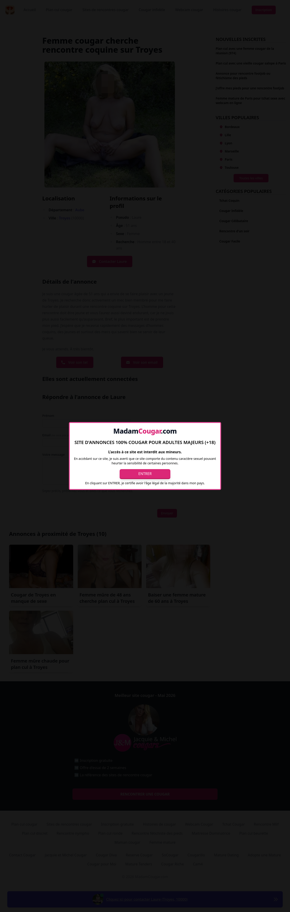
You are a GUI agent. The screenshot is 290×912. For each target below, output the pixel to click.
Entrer (145, 473)
